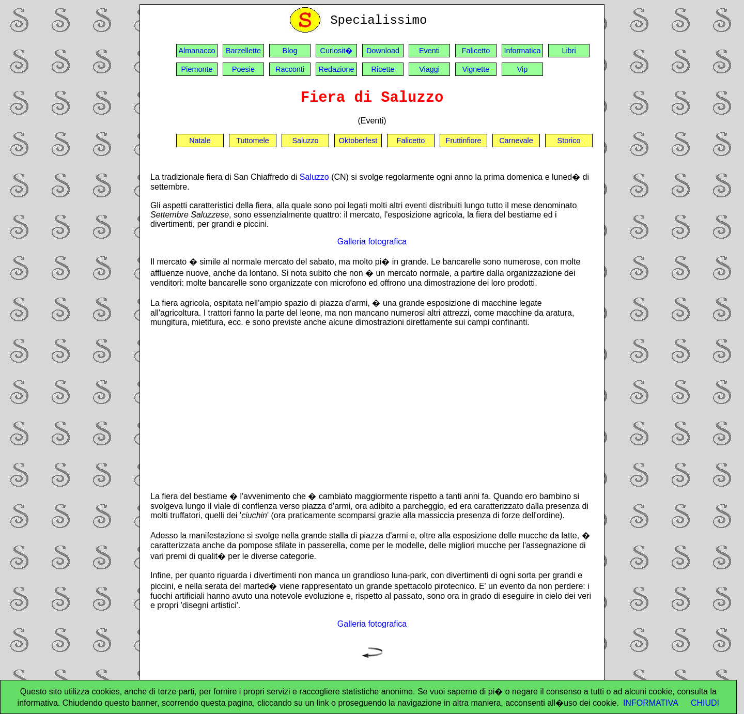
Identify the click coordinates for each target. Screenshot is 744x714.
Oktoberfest (358, 140)
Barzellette (243, 50)
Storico (569, 140)
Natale (200, 140)
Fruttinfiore (464, 140)
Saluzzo (305, 140)
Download (382, 50)
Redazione (336, 69)
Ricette (383, 69)
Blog (290, 50)
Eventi (429, 50)
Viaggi (429, 69)
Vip (522, 69)
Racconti (289, 69)
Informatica (522, 50)
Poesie (243, 69)
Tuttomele (252, 140)
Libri (569, 50)
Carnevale (516, 140)
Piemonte (197, 69)
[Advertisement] (372, 408)
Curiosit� (336, 50)
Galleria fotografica (372, 241)
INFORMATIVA (650, 703)
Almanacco (196, 50)
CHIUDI (705, 703)
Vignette (476, 69)
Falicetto (476, 50)
